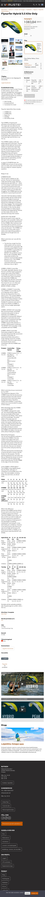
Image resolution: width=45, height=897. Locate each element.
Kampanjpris (28, 19)
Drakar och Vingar (20, 9)
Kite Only (3, 614)
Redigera (27, 893)
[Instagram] (6, 818)
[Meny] (2, 5)
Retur (3, 834)
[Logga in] (36, 5)
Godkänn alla (34, 893)
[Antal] (27, 35)
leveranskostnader (27, 24)
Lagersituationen (6, 83)
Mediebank (5, 882)
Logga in (4, 858)
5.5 (2, 620)
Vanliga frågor (5, 802)
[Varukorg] (39, 5)
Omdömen (7, 1)
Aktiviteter (4, 9)
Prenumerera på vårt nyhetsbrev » (11, 823)
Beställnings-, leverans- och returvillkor (11, 849)
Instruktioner (5, 841)
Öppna (35, 9)
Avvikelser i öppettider (7, 783)
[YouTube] (9, 818)
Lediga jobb (5, 890)
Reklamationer (5, 837)
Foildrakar (29, 9)
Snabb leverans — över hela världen (23, 1)
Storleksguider (5, 878)
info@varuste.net (6, 793)
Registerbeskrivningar (7, 866)
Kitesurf (11, 9)
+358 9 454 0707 (8, 790)
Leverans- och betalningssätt (9, 845)
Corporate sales (6, 805)
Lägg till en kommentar (7, 648)
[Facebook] (2, 818)
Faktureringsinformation (8, 809)
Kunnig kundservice (38, 1)
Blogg (3, 874)
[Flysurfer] (4, 662)
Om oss (4, 886)
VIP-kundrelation (6, 862)
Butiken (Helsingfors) (28, 64)
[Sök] (34, 5)
